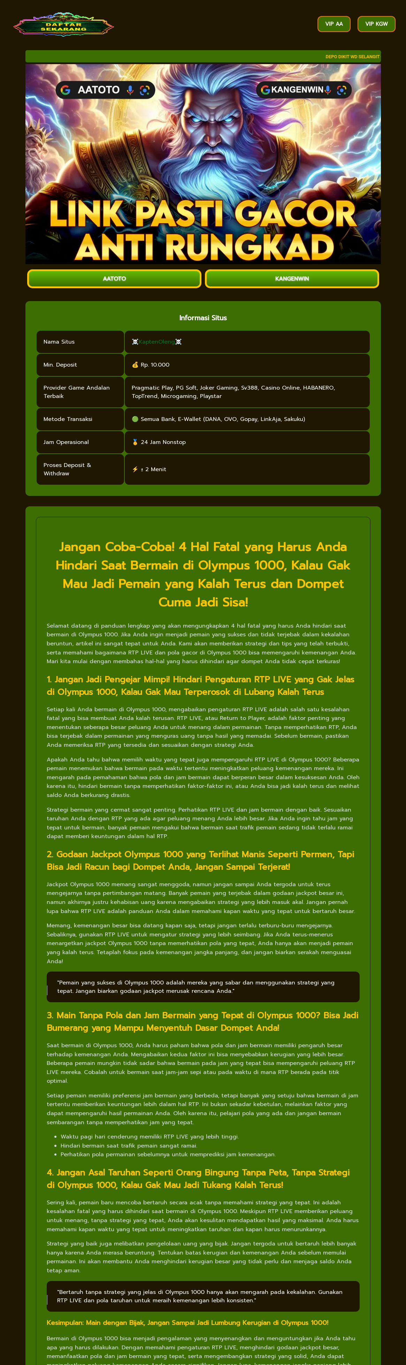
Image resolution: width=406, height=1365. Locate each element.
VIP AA (334, 24)
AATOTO (114, 279)
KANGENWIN (292, 279)
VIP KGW (376, 24)
